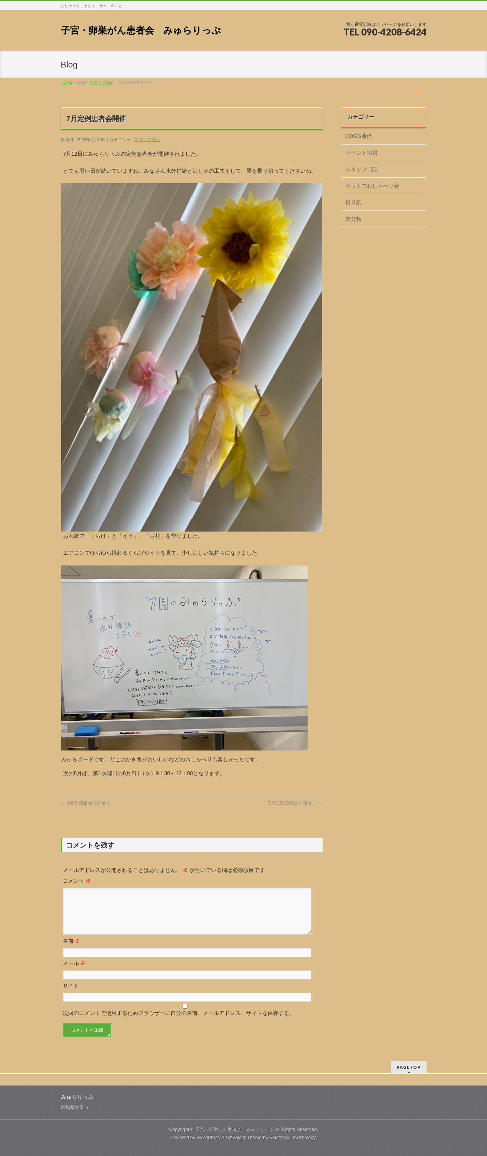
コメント (77, 881)
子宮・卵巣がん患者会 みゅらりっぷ (141, 30)
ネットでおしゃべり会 (372, 186)
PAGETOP (409, 1066)
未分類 (353, 219)
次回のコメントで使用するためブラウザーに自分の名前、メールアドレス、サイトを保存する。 (179, 1022)
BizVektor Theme (244, 1136)
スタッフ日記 (101, 82)
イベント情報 (361, 153)
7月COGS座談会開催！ (295, 803)
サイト (71, 995)
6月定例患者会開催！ (86, 803)
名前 (71, 950)
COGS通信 (358, 136)
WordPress (208, 1136)
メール (74, 972)
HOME (66, 82)
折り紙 (353, 202)
